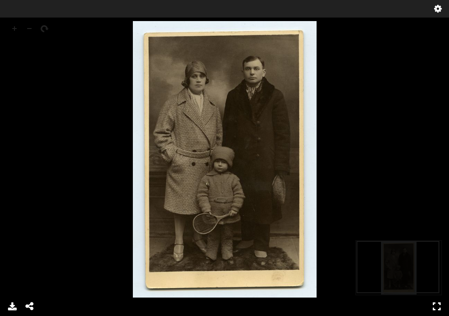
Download (12, 306)
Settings (438, 8)
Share (29, 306)
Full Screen (436, 306)
